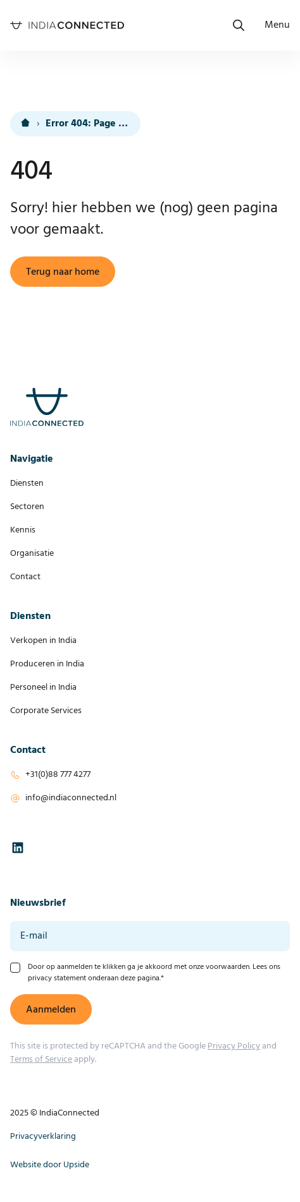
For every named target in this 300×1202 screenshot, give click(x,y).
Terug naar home (62, 272)
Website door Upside (49, 1165)
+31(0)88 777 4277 (58, 774)
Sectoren (27, 507)
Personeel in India (43, 687)
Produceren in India (47, 664)
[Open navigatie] (277, 25)
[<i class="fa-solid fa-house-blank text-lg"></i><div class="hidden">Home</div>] (25, 124)
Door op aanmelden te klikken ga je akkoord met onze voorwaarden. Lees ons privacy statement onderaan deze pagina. (154, 972)
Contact (25, 577)
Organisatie (32, 553)
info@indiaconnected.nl (70, 798)
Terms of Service (41, 1059)
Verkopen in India (43, 640)
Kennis (22, 530)
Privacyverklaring (43, 1136)
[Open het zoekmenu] (238, 25)
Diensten (27, 483)
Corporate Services (46, 711)
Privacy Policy (234, 1046)
